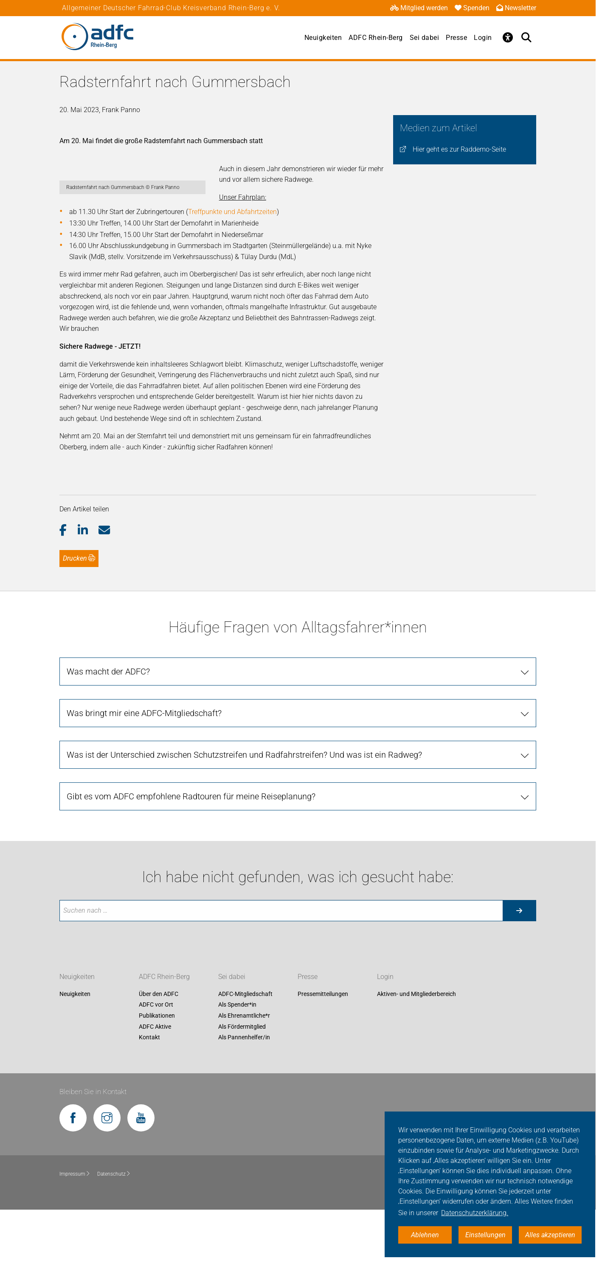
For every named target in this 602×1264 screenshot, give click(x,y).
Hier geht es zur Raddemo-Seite (459, 149)
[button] (68, 585)
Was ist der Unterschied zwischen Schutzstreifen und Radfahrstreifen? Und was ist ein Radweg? (244, 809)
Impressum (74, 1228)
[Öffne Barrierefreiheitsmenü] (508, 37)
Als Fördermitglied (242, 1081)
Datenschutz (114, 1228)
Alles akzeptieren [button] (550, 1235)
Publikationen (157, 1069)
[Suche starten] (519, 965)
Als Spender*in (237, 1059)
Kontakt (149, 1092)
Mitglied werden (419, 8)
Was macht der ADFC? (108, 726)
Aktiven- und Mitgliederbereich (416, 1048)
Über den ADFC (158, 1048)
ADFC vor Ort (156, 1059)
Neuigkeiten (323, 38)
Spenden (472, 8)
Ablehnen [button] (425, 1235)
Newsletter (516, 8)
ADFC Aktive (155, 1081)
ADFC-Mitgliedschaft (245, 1048)
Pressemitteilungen (323, 1048)
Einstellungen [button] (485, 1235)
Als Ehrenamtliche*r (244, 1069)
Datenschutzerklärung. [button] (474, 1213)
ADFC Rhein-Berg (376, 38)
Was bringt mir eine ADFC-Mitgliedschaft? (144, 767)
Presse (456, 38)
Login (483, 38)
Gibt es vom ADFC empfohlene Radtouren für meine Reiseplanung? (191, 851)
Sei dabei (424, 38)
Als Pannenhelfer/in (244, 1092)
